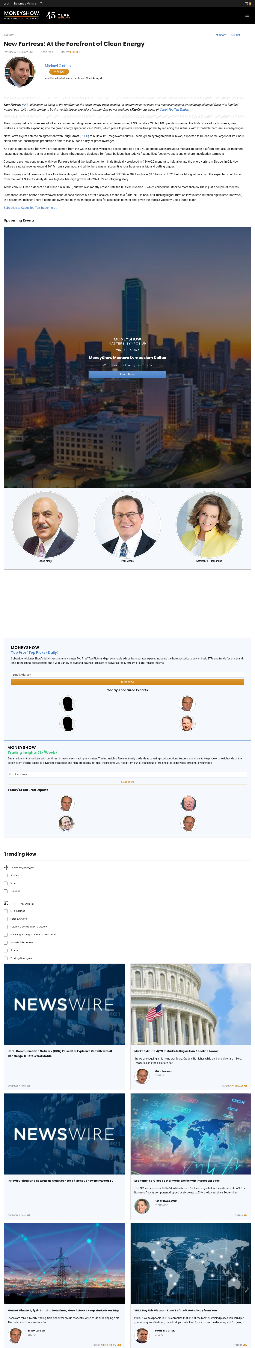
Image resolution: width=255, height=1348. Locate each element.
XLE (245, 1085)
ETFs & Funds (17, 910)
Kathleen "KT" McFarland (209, 560)
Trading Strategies (21, 958)
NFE (78, 51)
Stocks (14, 950)
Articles (14, 875)
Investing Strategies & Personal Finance (32, 934)
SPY (232, 1085)
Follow (59, 71)
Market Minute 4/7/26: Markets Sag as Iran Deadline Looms (176, 1051)
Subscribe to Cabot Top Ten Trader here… (30, 208)
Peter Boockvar (166, 1201)
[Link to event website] (127, 357)
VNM (245, 1345)
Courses (15, 891)
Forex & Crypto (18, 918)
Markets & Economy (21, 942)
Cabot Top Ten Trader (173, 109)
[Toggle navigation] (247, 15)
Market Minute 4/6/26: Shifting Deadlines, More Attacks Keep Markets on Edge (64, 1310)
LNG (72, 51)
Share (221, 35)
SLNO (109, 1345)
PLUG (84, 136)
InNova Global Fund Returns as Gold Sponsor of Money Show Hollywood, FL (60, 1181)
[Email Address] (127, 675)
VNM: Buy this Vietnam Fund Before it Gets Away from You (175, 1310)
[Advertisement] (116, 602)
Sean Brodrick (165, 1330)
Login (7, 3)
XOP (241, 1085)
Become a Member (25, 3)
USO (236, 1085)
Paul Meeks (127, 560)
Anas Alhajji (45, 560)
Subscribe (127, 682)
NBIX (103, 1345)
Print (235, 35)
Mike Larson (163, 1071)
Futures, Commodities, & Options (29, 926)
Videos (14, 883)
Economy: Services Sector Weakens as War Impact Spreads (177, 1181)
